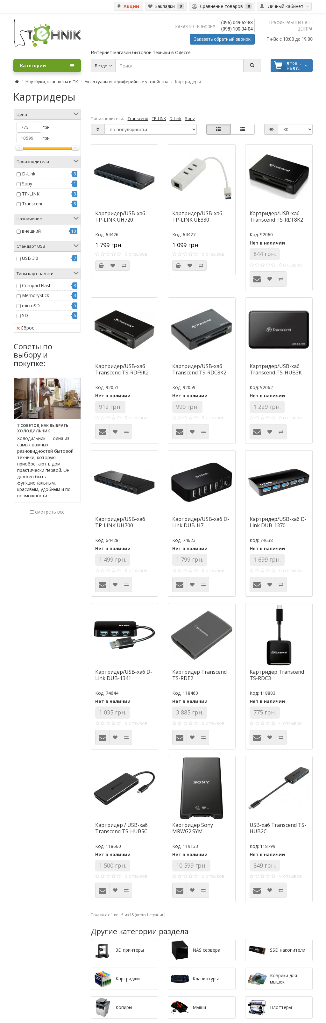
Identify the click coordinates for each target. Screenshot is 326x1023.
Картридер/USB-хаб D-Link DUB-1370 (278, 522)
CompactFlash (37, 285)
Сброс (25, 328)
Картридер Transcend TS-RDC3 (277, 675)
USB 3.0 (30, 258)
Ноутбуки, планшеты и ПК (51, 81)
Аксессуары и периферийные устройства (126, 81)
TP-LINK (30, 194)
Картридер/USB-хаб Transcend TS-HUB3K (276, 369)
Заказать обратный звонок (222, 39)
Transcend (33, 204)
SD (25, 315)
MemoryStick (35, 295)
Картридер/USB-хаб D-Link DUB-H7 (200, 522)
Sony (27, 184)
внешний (31, 231)
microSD (31, 305)
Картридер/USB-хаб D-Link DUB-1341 (123, 675)
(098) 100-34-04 (237, 29)
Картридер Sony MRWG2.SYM (192, 828)
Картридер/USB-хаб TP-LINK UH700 (120, 522)
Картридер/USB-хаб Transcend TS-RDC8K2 (199, 369)
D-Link (28, 174)
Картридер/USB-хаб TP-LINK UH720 (120, 216)
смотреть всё (47, 512)
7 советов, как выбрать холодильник (42, 428)
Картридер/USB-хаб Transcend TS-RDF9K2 (122, 369)
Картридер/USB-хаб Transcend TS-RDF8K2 (276, 216)
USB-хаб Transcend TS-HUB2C (278, 828)
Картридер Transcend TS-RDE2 (199, 675)
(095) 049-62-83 (237, 22)
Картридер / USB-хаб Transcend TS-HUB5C (121, 828)
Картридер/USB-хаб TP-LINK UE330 (197, 216)
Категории (47, 65)
